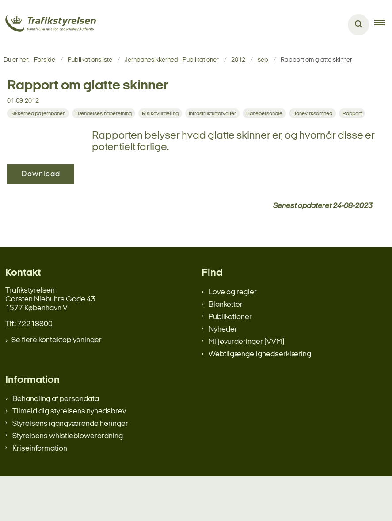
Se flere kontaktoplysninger (56, 384)
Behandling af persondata (55, 444)
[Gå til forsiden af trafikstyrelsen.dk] (48, 25)
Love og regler (233, 336)
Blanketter (226, 349)
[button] (383, 24)
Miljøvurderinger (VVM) (246, 386)
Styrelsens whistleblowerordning (67, 481)
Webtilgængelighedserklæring (260, 398)
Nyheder (223, 374)
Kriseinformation (39, 493)
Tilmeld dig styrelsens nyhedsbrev (69, 456)
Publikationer (230, 361)
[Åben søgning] (358, 24)
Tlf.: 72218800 (29, 368)
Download (125, 174)
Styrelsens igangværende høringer (70, 468)
